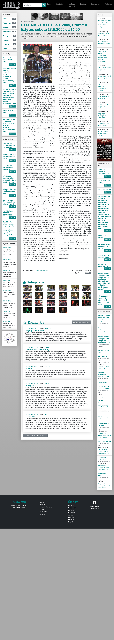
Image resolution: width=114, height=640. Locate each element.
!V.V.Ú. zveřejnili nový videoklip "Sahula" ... (103, 132)
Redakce (42, 514)
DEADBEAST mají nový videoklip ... (103, 123)
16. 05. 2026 (7, 270)
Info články (71, 512)
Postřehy (71, 517)
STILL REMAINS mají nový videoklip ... (104, 42)
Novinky (59, 4)
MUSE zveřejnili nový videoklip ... (103, 105)
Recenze (71, 505)
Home (48, 4)
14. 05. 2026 (7, 248)
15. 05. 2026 (7, 260)
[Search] (34, 5)
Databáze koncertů (71, 5)
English (70, 522)
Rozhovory (72, 508)
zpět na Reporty (27, 21)
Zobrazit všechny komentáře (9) (35, 435)
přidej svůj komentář (81, 322)
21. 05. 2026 (7, 321)
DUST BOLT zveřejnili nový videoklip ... (103, 114)
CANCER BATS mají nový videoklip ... (104, 68)
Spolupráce (95, 4)
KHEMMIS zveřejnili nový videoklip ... (104, 33)
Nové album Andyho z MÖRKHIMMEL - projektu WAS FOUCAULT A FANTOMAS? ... (103, 55)
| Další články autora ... (42, 270)
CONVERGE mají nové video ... (103, 96)
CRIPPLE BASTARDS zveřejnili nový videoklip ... (103, 86)
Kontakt (82, 4)
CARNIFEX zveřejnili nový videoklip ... (104, 76)
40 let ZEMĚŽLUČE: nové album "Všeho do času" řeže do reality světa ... (104, 23)
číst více (12, 64)
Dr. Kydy (71, 519)
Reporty (71, 510)
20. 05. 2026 (7, 311)
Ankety (70, 515)
